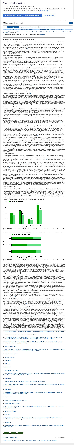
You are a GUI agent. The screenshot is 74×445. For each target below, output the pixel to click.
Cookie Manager (54, 440)
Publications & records (45, 29)
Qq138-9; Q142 (9, 357)
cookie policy (44, 10)
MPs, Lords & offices (24, 27)
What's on (22, 29)
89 (9, 167)
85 (60, 122)
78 (48, 71)
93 (15, 296)
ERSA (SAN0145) (9, 411)
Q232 (6, 422)
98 (34, 316)
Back (63, 331)
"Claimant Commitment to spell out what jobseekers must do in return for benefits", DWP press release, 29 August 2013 (33, 331)
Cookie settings (48, 15)
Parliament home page (12, 31)
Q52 (6, 363)
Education (52, 27)
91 (19, 194)
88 (25, 163)
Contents (42, 34)
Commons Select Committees (64, 31)
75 (9, 62)
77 (24, 69)
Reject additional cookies (32, 15)
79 (54, 78)
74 (22, 53)
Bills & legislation (29, 29)
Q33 (6, 414)
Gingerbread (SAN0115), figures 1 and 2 (15, 400)
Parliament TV (54, 29)
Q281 (6, 367)
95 (26, 303)
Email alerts (59, 20)
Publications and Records (30, 31)
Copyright (38, 440)
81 (36, 89)
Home (4, 27)
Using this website (32, 440)
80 (33, 85)
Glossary (9, 440)
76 (31, 65)
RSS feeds (65, 20)
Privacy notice (43, 440)
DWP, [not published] (23, 381)
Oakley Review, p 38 (10, 370)
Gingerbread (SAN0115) (11, 403)
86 (37, 135)
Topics (62, 29)
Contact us (71, 20)
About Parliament (34, 27)
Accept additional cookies (12, 15)
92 (19, 273)
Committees (36, 29)
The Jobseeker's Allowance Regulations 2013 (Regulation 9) (19, 334)
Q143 (6, 360)
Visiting (47, 27)
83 (39, 112)
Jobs (27, 440)
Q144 (6, 389)
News (59, 29)
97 (57, 310)
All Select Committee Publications (52, 31)
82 (30, 93)
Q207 (6, 378)
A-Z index (4, 440)
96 (28, 306)
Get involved (42, 27)
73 (27, 48)
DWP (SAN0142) (9, 346)
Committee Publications (40, 31)
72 (30, 45)
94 (58, 301)
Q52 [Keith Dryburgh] (10, 354)
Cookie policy (49, 440)
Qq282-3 (7, 396)
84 (10, 118)
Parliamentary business (12, 27)
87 (47, 159)
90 (19, 175)
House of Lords (16, 29)
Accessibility (53, 20)
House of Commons (7, 29)
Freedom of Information (21, 440)
